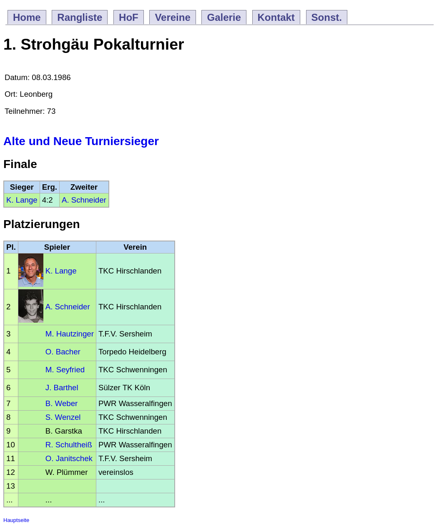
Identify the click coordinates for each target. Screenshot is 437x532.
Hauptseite (16, 520)
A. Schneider (84, 200)
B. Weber (61, 403)
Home (27, 17)
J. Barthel (61, 387)
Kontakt (276, 17)
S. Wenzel (63, 417)
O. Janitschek (69, 458)
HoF (128, 17)
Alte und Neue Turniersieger (81, 141)
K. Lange (22, 200)
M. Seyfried (65, 369)
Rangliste (79, 17)
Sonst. (326, 17)
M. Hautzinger (69, 333)
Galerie (224, 17)
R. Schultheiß (68, 444)
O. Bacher (62, 351)
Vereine (172, 17)
